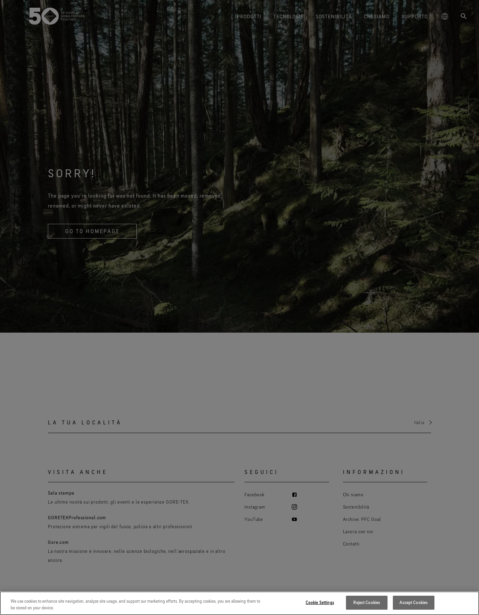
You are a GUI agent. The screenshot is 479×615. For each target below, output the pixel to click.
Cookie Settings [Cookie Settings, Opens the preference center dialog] (320, 602)
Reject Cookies (366, 602)
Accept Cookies (413, 602)
